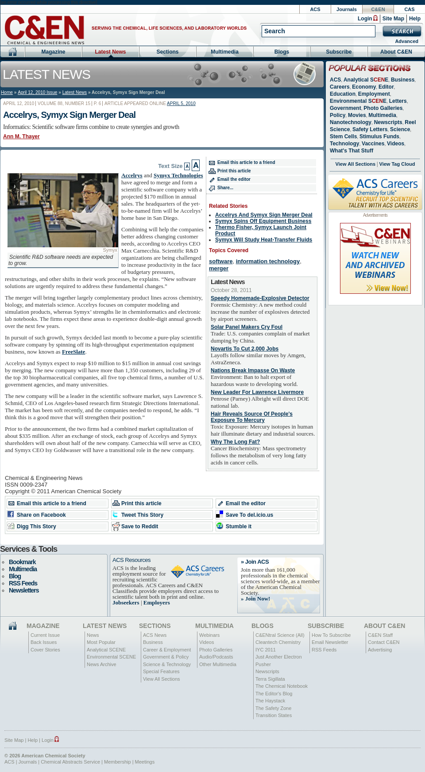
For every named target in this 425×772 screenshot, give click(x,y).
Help (415, 19)
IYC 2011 (265, 649)
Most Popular (101, 642)
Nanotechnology (350, 122)
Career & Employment (167, 649)
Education (342, 94)
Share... (225, 187)
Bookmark (22, 561)
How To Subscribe (331, 635)
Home (7, 92)
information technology (268, 261)
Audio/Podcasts (216, 656)
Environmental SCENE (111, 656)
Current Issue (45, 635)
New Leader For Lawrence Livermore (257, 392)
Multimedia (225, 52)
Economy (364, 87)
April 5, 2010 (181, 103)
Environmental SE (358, 101)
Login (365, 19)
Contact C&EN (384, 642)
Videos (395, 143)
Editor (386, 87)
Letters (398, 101)
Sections (167, 52)
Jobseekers (125, 602)
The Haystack (270, 700)
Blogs (281, 52)
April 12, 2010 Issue (37, 92)
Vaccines (373, 143)
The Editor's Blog (273, 693)
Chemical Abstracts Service (70, 761)
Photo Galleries (382, 108)
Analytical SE (366, 80)
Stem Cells (343, 136)
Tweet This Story (142, 515)
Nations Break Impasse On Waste (253, 370)
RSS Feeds (23, 583)
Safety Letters (369, 129)
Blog (15, 576)
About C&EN (396, 52)
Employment (374, 94)
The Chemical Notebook (281, 686)
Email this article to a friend (246, 162)
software (220, 261)
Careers (340, 87)
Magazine (53, 52)
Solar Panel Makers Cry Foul (246, 327)
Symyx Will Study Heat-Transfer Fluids (263, 240)
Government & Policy (166, 656)
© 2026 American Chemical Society (44, 755)
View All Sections (355, 164)
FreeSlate (73, 351)
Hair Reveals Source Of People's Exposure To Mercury (252, 417)
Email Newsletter (330, 642)
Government (345, 108)
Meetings (145, 761)
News (93, 635)
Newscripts (388, 122)
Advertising (380, 649)
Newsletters (24, 590)
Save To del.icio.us (249, 515)
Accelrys (132, 175)
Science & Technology (167, 664)
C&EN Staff (380, 635)
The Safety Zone (273, 708)
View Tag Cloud (397, 164)
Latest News (110, 52)
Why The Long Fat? (235, 442)
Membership (117, 761)
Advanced (406, 41)
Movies (357, 115)
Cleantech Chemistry (278, 642)
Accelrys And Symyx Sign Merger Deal (264, 215)
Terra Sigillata (270, 679)
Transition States (273, 715)
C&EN (378, 9)
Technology (344, 143)
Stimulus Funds (379, 136)
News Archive (101, 664)
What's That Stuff (351, 151)
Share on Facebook (41, 515)
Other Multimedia (217, 664)
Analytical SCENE (106, 649)
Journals (346, 9)
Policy (337, 115)
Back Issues (44, 642)
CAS (409, 9)
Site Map (393, 19)
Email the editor (234, 179)
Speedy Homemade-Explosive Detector (260, 298)
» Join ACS (255, 561)
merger (218, 268)
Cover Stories (45, 649)
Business (402, 80)
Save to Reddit (139, 526)
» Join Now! (255, 598)
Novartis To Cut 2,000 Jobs (244, 349)
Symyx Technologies (178, 175)
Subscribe (339, 52)
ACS (315, 9)
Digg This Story (36, 526)
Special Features (161, 671)
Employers (156, 602)
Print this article (234, 170)
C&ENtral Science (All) (280, 635)
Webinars (209, 635)
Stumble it (238, 526)
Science (400, 129)
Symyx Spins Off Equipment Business (263, 221)
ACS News (154, 635)
